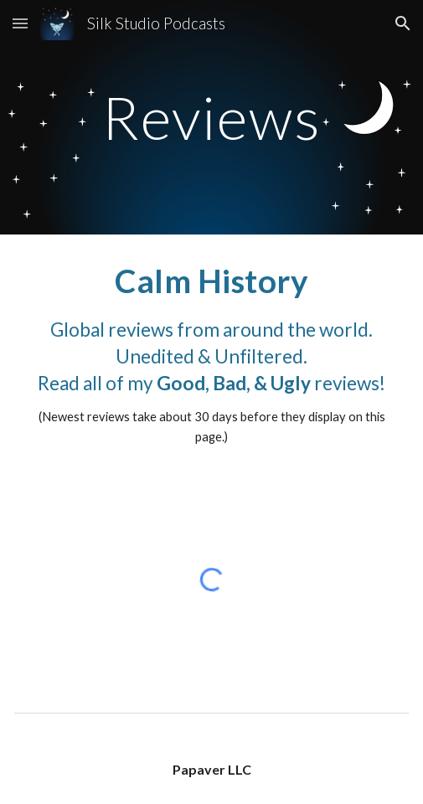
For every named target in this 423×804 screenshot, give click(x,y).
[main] (211, 117)
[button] (20, 23)
